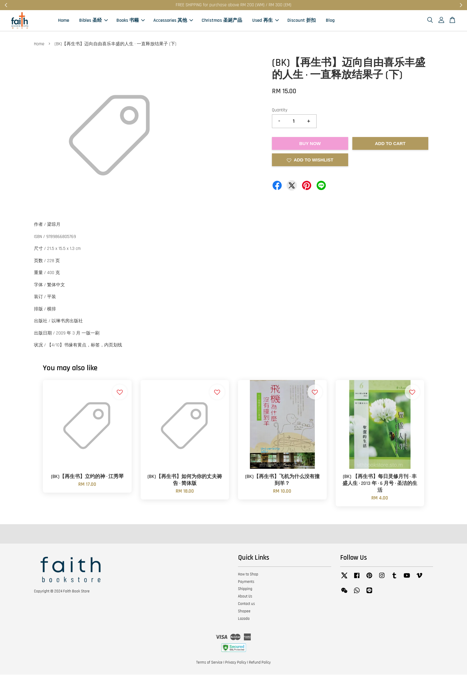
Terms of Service (209, 664)
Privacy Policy (235, 664)
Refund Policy (260, 664)
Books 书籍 (130, 21)
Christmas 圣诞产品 (222, 21)
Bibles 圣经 (93, 21)
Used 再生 (265, 21)
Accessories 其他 (173, 21)
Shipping (245, 591)
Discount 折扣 (301, 21)
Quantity (279, 112)
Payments (246, 583)
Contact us (246, 606)
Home (63, 21)
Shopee (244, 613)
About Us (245, 598)
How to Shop (248, 576)
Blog (330, 21)
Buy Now (310, 145)
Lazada (244, 620)
